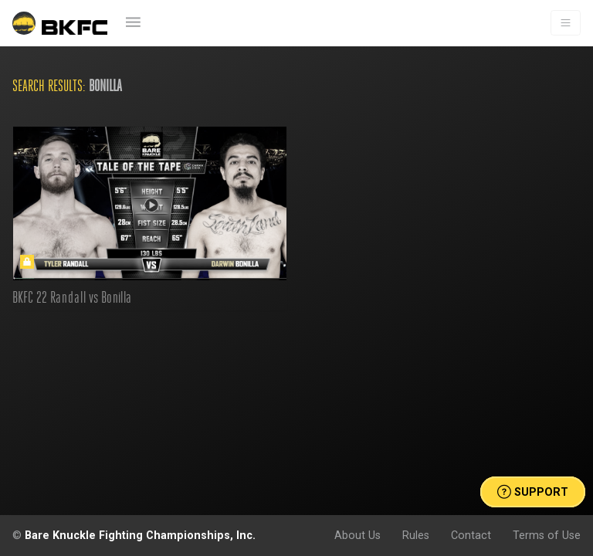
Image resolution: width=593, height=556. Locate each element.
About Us (357, 535)
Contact (471, 535)
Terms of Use (547, 535)
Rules (415, 535)
